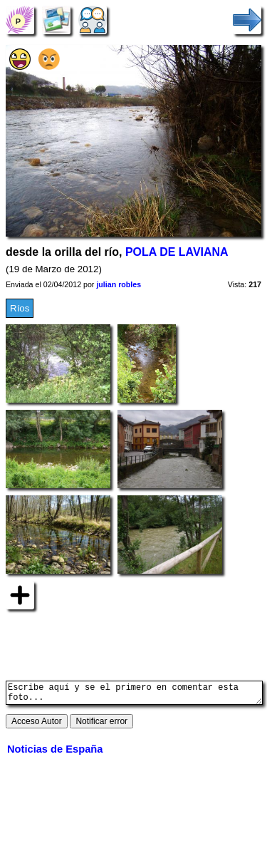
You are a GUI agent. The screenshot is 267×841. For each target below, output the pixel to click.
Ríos (19, 308)
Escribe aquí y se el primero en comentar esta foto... (134, 695)
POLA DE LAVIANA (177, 252)
